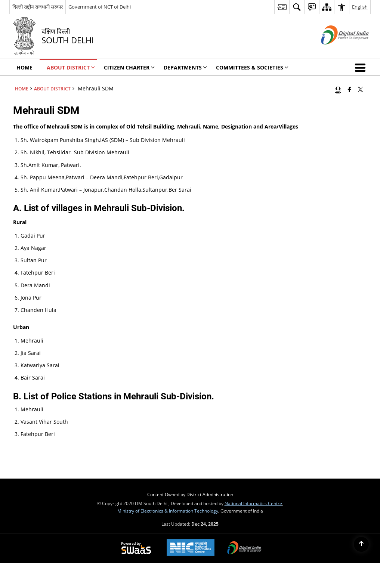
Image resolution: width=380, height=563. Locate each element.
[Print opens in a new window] (338, 89)
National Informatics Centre (253, 503)
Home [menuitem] (24, 67)
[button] (362, 67)
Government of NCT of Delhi (99, 6)
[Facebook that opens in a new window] (349, 89)
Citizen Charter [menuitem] (129, 67)
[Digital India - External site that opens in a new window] (336, 50)
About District (52, 89)
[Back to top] (361, 544)
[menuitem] (281, 7)
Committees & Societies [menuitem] (252, 67)
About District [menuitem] (71, 67)
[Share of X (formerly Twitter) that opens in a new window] (360, 89)
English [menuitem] (360, 6)
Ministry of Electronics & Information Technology (167, 511)
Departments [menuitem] (185, 67)
